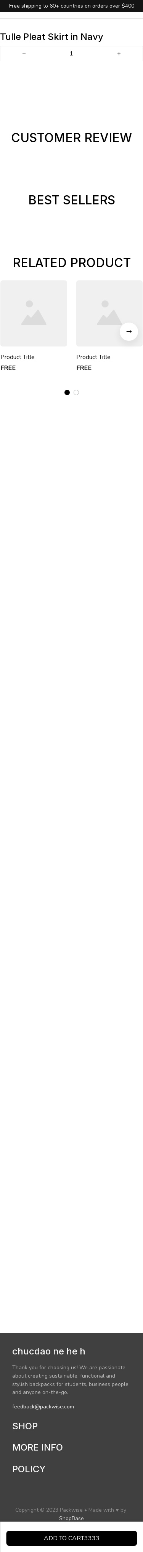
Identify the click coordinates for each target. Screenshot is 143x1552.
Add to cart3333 (72, 1538)
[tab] (67, 391)
